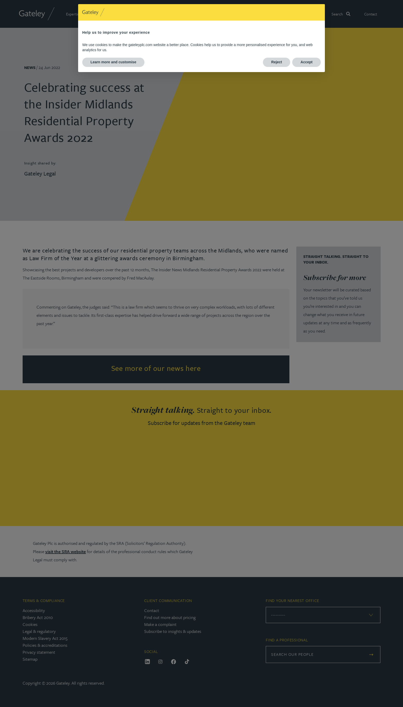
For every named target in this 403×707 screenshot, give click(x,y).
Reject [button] (276, 62)
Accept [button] (306, 62)
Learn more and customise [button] (113, 62)
